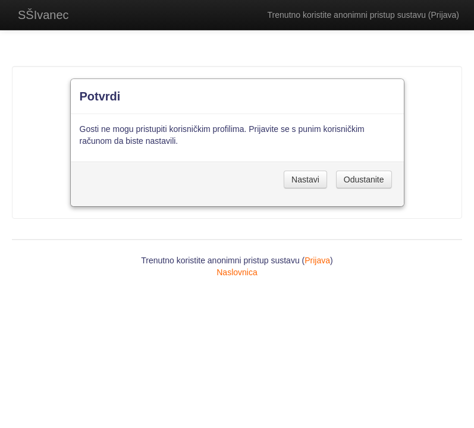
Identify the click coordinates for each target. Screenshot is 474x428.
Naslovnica (236, 272)
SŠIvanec (43, 14)
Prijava (444, 15)
